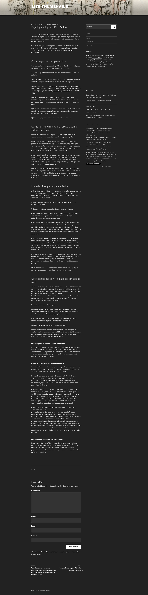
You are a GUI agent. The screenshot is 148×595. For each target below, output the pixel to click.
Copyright (89, 45)
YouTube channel (97, 57)
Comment (35, 490)
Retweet (98, 139)
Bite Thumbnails (49, 7)
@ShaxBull (91, 152)
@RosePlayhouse (93, 142)
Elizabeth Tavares (52, 24)
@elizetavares (106, 166)
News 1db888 (90, 106)
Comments (89, 41)
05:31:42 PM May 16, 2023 (95, 137)
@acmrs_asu (92, 128)
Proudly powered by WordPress (40, 590)
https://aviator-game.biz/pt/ (60, 91)
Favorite (103, 139)
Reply (94, 139)
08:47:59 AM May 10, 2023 (95, 147)
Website (34, 536)
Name (34, 516)
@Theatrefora (90, 135)
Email (33, 526)
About (88, 38)
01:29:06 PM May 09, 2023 (95, 159)
